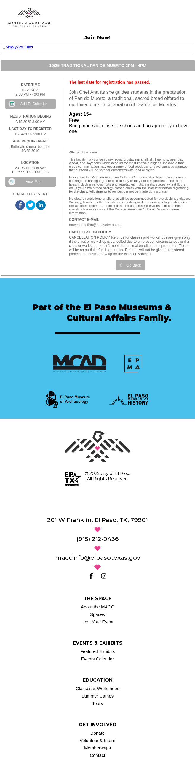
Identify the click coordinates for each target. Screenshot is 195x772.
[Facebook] (91, 576)
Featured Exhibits (97, 651)
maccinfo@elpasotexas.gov (97, 557)
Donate (97, 732)
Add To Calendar (33, 104)
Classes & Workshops (97, 688)
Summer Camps (97, 695)
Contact (97, 755)
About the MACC (97, 606)
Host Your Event (97, 621)
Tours (97, 703)
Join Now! (97, 37)
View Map (33, 182)
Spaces (97, 614)
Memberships (97, 747)
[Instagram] (104, 576)
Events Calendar (97, 658)
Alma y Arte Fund (19, 47)
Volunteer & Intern (97, 740)
